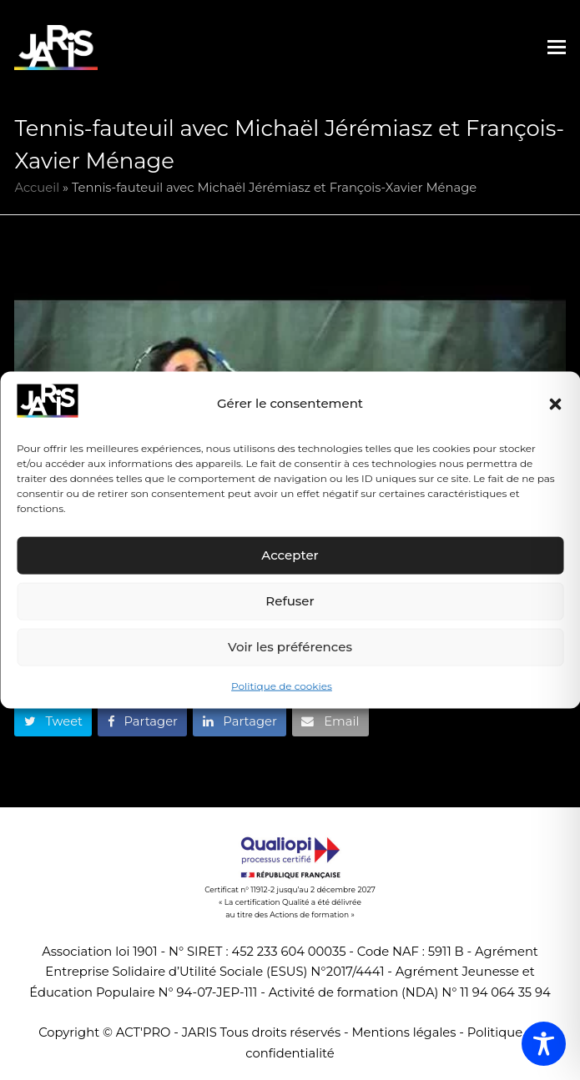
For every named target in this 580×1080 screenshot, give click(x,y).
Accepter (289, 555)
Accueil (36, 187)
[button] (555, 403)
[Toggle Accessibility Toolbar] (543, 1043)
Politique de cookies (281, 686)
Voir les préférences (290, 647)
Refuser (289, 601)
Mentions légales (404, 1032)
